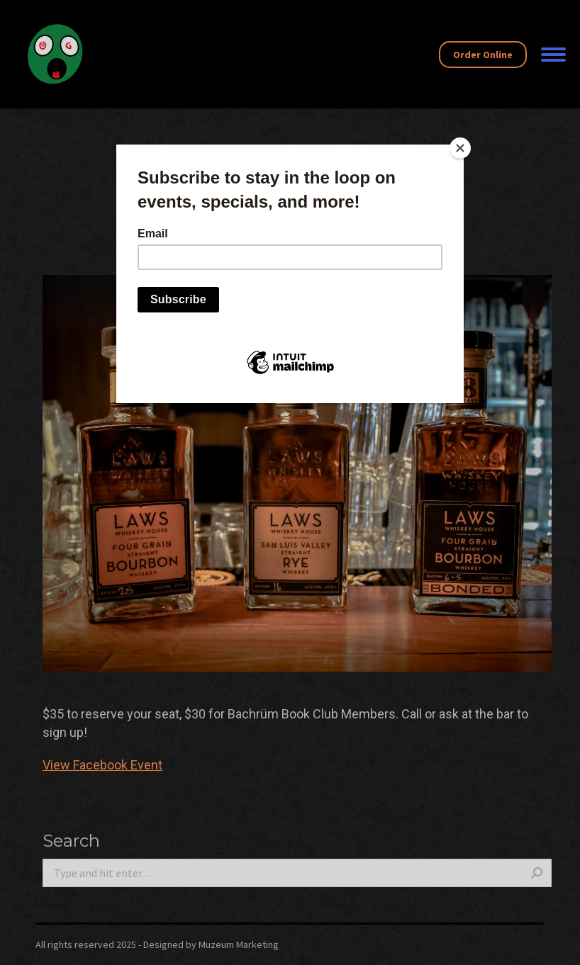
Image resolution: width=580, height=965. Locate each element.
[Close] (460, 148)
